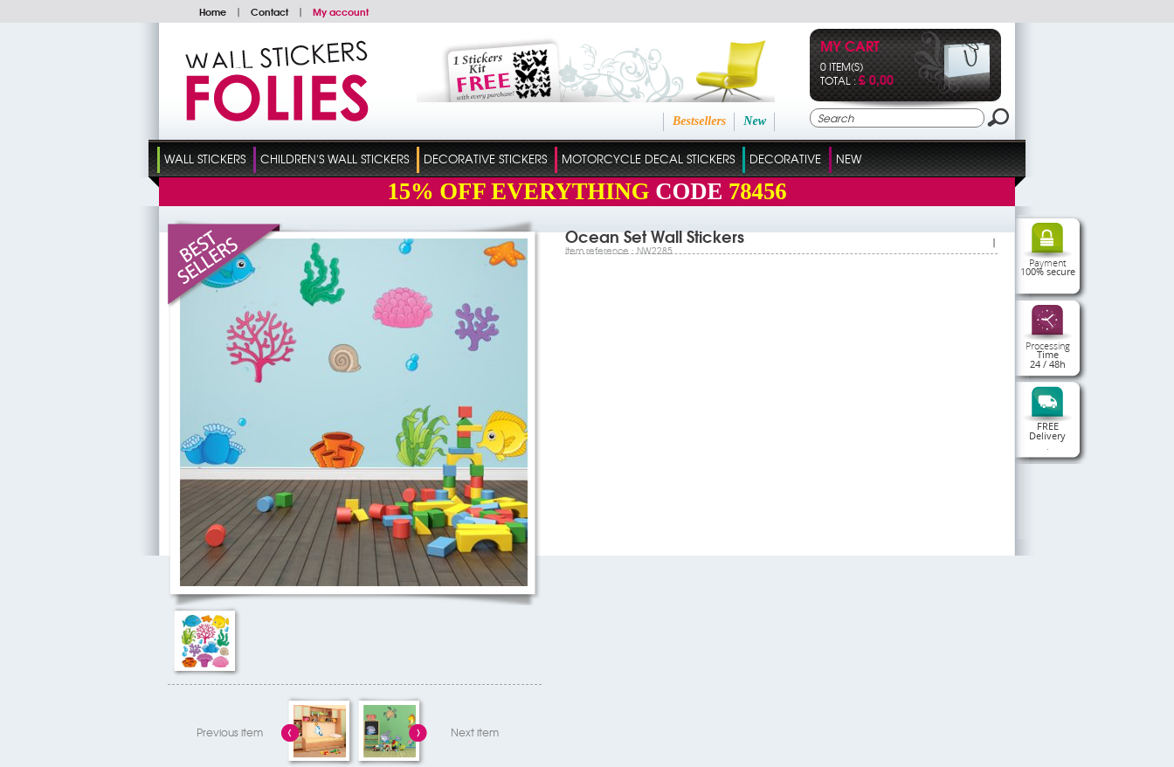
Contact (269, 11)
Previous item (230, 732)
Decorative (785, 158)
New (754, 121)
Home (212, 11)
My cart (850, 47)
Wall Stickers (204, 158)
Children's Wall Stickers (334, 158)
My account (341, 11)
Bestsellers (699, 121)
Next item (475, 732)
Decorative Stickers (485, 158)
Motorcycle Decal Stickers (648, 158)
